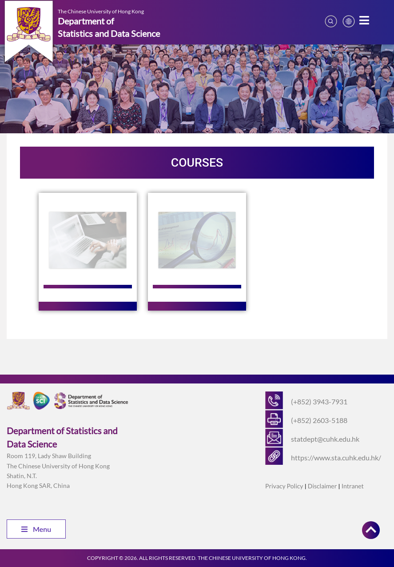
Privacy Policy (284, 486)
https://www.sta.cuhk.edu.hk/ (336, 457)
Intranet (353, 486)
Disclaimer (322, 486)
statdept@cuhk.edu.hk (325, 439)
